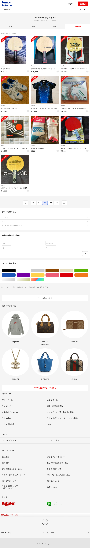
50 (56, 203)
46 (33, 203)
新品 (33, 26)
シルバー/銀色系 (15, 279)
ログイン (71, 4)
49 (51, 203)
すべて (11, 26)
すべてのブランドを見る (45, 388)
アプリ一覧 (50, 533)
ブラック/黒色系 (15, 271)
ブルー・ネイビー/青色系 (15, 275)
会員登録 (82, 4)
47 (39, 203)
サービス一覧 (6, 533)
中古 (54, 26)
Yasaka (3, 66)
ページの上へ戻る (45, 298)
